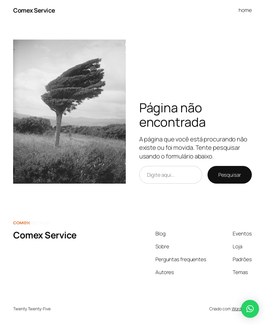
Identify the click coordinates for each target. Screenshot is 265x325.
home (245, 10)
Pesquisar (229, 174)
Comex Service (34, 10)
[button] (250, 309)
